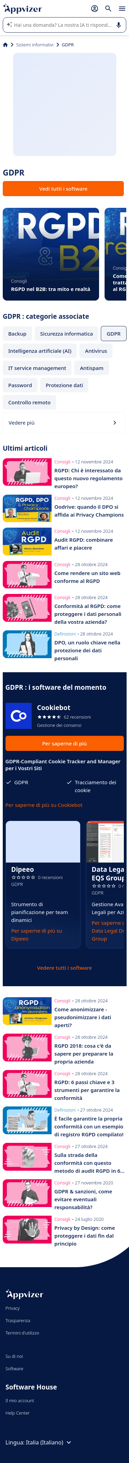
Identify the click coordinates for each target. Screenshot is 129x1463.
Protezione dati (64, 385)
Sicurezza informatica (66, 333)
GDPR (114, 333)
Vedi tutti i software (63, 188)
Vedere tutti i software (64, 967)
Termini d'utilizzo (22, 1333)
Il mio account (20, 1400)
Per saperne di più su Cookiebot (44, 804)
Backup (17, 333)
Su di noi (14, 1356)
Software (14, 1368)
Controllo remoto (29, 402)
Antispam (91, 367)
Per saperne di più (64, 743)
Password (20, 385)
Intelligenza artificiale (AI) (39, 350)
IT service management (37, 367)
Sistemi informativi (35, 45)
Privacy (13, 1308)
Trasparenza (18, 1320)
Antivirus (96, 350)
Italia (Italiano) (49, 1442)
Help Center (18, 1413)
